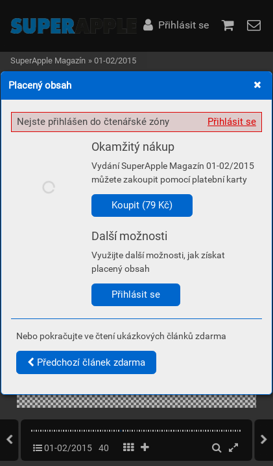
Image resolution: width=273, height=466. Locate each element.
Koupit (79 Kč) (142, 205)
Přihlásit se (232, 122)
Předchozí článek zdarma (86, 362)
